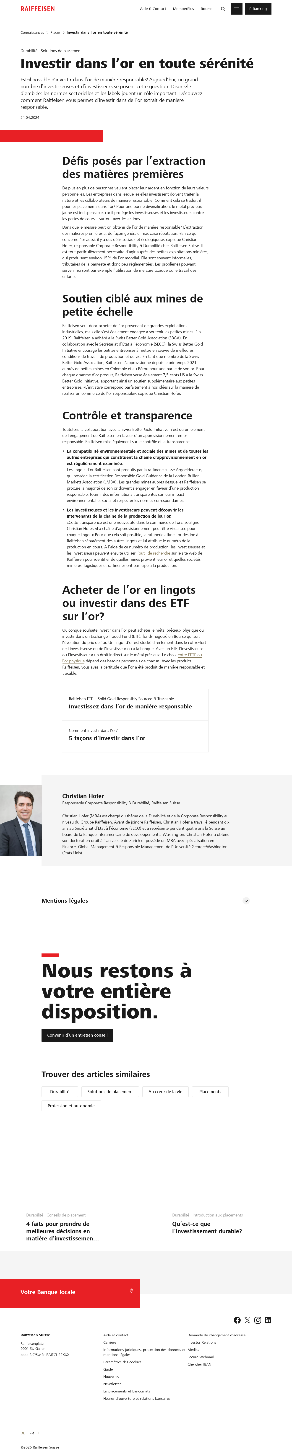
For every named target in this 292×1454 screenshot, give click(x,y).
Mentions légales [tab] (65, 900)
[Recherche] (223, 9)
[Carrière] (109, 1342)
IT (270, 1433)
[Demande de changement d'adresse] (216, 1335)
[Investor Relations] (202, 1342)
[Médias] (193, 1350)
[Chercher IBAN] (199, 1364)
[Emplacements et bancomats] (126, 1391)
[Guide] (108, 1369)
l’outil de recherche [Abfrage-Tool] (153, 553)
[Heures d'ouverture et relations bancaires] (136, 1398)
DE (253, 1433)
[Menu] (236, 9)
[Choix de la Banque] (70, 1293)
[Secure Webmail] (201, 1357)
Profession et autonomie (71, 1105)
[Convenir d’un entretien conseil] (77, 1035)
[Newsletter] (112, 1384)
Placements (210, 1091)
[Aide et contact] (115, 1335)
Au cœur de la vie (165, 1091)
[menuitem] (153, 9)
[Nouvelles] (111, 1376)
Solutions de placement (110, 1091)
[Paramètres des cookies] (122, 1362)
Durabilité (59, 1091)
